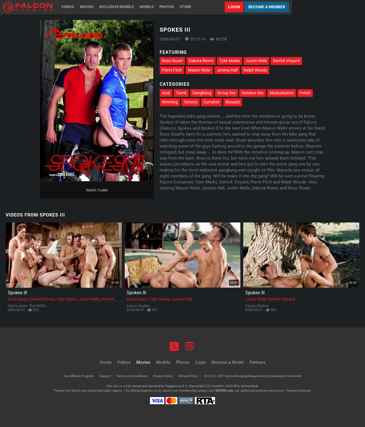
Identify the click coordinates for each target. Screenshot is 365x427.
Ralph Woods (255, 70)
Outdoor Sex (252, 93)
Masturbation (281, 93)
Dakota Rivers (201, 60)
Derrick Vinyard (286, 60)
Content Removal (299, 391)
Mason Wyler (199, 70)
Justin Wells (256, 60)
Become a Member (266, 7)
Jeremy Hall (227, 70)
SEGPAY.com (224, 391)
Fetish (305, 93)
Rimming (170, 102)
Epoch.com (79, 391)
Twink (181, 93)
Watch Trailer (97, 190)
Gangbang (201, 93)
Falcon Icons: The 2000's (27, 306)
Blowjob (233, 102)
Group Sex (226, 93)
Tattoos (190, 102)
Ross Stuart (172, 60)
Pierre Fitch (172, 70)
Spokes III (17, 292)
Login (234, 7)
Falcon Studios (138, 306)
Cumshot (211, 102)
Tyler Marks (229, 60)
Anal (166, 93)
